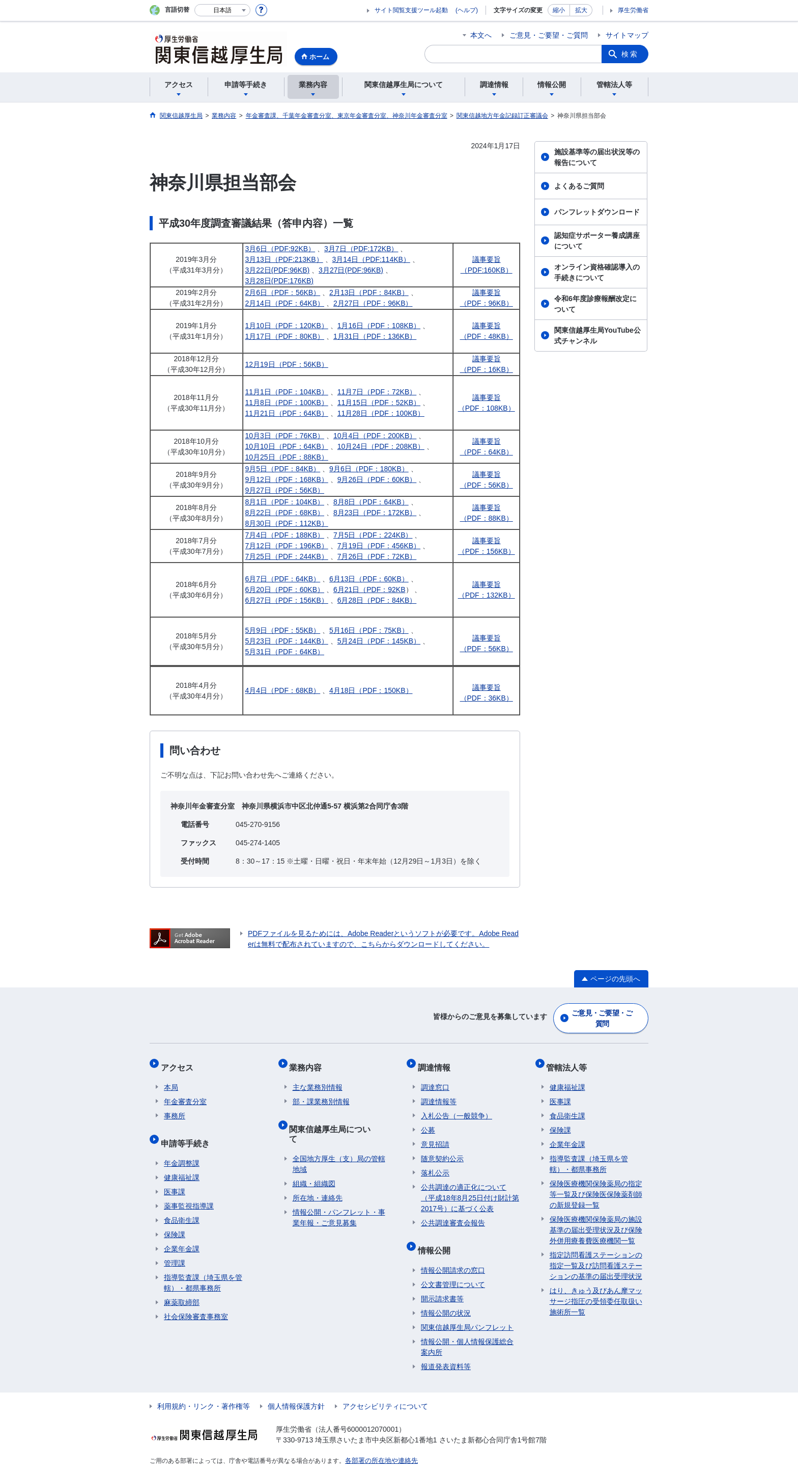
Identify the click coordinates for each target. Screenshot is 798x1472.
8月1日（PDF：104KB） (284, 502)
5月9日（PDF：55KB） (282, 630)
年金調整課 (182, 1147)
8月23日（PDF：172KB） (374, 512)
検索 (630, 54)
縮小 (559, 10)
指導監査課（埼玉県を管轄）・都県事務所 (203, 1266)
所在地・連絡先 (318, 1172)
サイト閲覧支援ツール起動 (411, 10)
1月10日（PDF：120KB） (286, 326)
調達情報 (437, 1061)
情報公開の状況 (446, 1297)
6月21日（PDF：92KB (369, 589)
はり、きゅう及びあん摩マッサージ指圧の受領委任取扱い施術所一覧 (596, 1292)
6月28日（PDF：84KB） (377, 600)
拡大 (581, 10)
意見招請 (435, 1135)
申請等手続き (188, 1130)
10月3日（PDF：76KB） (284, 436)
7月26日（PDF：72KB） (377, 556)
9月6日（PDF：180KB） (369, 469)
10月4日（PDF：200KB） (374, 436)
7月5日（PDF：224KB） (373, 535)
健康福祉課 (182, 1162)
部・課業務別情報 (321, 1092)
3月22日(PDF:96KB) (277, 270)
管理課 (174, 1247)
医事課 (174, 1176)
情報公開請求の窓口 (453, 1254)
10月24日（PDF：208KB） (380, 446)
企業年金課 (182, 1233)
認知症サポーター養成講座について (597, 240)
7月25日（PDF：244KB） (286, 556)
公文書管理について (453, 1269)
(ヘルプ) (466, 10)
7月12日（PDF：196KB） (286, 546)
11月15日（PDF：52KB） (378, 402)
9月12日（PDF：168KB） (286, 479)
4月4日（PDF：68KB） (282, 690)
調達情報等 (439, 1092)
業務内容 (309, 1061)
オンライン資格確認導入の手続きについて (597, 272)
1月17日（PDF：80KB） (284, 336)
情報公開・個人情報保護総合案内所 (467, 1331)
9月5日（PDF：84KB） (282, 469)
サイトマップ (627, 35)
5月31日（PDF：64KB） (284, 652)
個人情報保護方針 (296, 1390)
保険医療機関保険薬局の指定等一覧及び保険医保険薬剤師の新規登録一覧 (596, 1185)
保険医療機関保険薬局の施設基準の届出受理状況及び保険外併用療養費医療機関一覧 (596, 1221)
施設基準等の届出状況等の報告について (597, 157)
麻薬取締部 (182, 1286)
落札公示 (435, 1164)
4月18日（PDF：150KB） (370, 690)
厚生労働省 (633, 10)
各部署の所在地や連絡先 (378, 1444)
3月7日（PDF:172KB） (361, 249)
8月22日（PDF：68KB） (284, 512)
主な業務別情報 (318, 1078)
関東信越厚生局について (337, 1116)
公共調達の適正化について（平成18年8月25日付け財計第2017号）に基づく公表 (470, 1188)
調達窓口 (435, 1078)
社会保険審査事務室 (196, 1301)
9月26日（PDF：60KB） (377, 479)
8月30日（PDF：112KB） (286, 523)
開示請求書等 (442, 1283)
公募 (428, 1121)
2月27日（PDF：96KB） (373, 303)
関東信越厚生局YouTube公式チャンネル (597, 335)
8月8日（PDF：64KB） (371, 502)
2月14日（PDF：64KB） (284, 303)
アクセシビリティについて (385, 1390)
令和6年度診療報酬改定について (595, 304)
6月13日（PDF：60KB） (369, 579)
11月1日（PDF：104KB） (286, 392)
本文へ (481, 35)
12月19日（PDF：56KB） (286, 364)
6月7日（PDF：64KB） (282, 579)
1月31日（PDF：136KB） (374, 336)
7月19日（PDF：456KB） (378, 546)
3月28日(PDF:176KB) (279, 281)
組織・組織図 (314, 1158)
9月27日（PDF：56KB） (284, 490)
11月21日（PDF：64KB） (286, 413)
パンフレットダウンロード (597, 212)
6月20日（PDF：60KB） (284, 589)
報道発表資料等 (446, 1351)
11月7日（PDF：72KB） (377, 392)
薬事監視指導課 (189, 1190)
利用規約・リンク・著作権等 (203, 1390)
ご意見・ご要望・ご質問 (548, 35)
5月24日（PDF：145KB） (378, 641)
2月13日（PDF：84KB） (369, 292)
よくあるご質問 (579, 186)
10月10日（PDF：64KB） (286, 446)
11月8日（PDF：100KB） (286, 402)
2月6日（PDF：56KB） (282, 292)
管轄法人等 (570, 1061)
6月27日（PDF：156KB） (286, 600)
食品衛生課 (182, 1204)
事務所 (174, 1107)
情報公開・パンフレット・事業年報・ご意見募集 (339, 1192)
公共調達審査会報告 (453, 1214)
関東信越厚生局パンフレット (467, 1311)
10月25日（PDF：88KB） (286, 457)
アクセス (180, 1061)
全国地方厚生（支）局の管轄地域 (339, 1138)
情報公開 (437, 1237)
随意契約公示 (442, 1149)
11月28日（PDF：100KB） (380, 413)
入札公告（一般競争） (456, 1107)
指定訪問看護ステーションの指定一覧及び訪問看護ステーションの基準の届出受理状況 (596, 1256)
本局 (171, 1078)
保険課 (174, 1219)
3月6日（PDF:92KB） (280, 249)
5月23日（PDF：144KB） (286, 641)
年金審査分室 (185, 1092)
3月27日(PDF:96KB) (351, 270)
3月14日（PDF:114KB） (371, 259)
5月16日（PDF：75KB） (369, 630)
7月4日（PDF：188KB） (284, 535)
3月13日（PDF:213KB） (284, 259)
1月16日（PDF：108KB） (378, 326)
